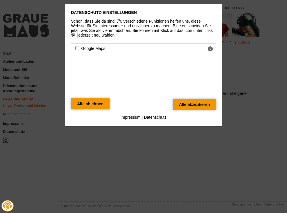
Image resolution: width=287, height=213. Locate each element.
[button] (7, 206)
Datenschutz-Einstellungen (104, 12)
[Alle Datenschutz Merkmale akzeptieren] (194, 104)
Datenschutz (155, 117)
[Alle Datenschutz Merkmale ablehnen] (90, 103)
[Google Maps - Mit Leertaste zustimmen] (77, 48)
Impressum (131, 117)
